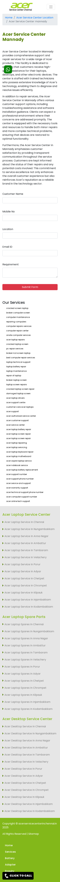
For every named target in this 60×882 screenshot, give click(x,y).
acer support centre (15, 402)
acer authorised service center (21, 416)
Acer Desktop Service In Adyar (23, 775)
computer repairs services (19, 326)
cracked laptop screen (17, 344)
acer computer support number (21, 496)
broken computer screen (18, 312)
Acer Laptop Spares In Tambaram (26, 652)
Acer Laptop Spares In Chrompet (25, 687)
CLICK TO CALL (18, 875)
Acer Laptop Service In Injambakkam (27, 599)
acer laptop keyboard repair (19, 451)
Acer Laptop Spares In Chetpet (24, 680)
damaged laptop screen (18, 393)
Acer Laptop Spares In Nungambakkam (29, 631)
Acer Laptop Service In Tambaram (26, 550)
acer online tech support (18, 501)
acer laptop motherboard (18, 456)
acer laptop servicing (16, 447)
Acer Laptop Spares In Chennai (24, 624)
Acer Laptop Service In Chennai (24, 522)
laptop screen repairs (16, 384)
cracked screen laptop (17, 308)
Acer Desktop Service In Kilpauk (24, 796)
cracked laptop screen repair (20, 389)
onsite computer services (18, 335)
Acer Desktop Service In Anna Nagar (27, 740)
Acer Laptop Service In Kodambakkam (28, 606)
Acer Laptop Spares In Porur (22, 666)
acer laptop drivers (15, 398)
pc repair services (14, 348)
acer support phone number (20, 478)
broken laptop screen (16, 380)
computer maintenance (18, 317)
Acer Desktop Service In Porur (23, 768)
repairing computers (16, 321)
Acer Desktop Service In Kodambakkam (29, 811)
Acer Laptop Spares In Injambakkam (27, 701)
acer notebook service (17, 465)
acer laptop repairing (16, 442)
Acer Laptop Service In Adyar (22, 571)
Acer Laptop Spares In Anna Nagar (26, 638)
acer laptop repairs (15, 339)
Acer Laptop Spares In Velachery (25, 659)
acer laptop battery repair (18, 429)
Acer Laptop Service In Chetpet (24, 578)
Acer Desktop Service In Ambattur (26, 747)
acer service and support (18, 483)
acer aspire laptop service (19, 460)
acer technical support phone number (24, 492)
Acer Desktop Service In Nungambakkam (30, 733)
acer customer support (17, 420)
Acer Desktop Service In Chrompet (26, 789)
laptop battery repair (16, 366)
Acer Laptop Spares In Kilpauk (23, 694)
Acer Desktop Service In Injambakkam (28, 804)
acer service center (15, 425)
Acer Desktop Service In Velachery (26, 761)
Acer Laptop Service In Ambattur (25, 543)
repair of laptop (13, 375)
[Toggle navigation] (51, 7)
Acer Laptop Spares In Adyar (22, 673)
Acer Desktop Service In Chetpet (25, 782)
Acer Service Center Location (34, 17)
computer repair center (17, 330)
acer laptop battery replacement (22, 469)
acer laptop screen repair (18, 434)
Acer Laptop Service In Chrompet (25, 585)
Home (8, 17)
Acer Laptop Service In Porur (22, 564)
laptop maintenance (16, 371)
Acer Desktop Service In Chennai (25, 726)
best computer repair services (20, 357)
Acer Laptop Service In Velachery (25, 557)
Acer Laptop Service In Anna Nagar (26, 536)
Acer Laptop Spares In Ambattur (25, 645)
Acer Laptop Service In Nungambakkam (29, 529)
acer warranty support (17, 487)
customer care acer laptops (20, 407)
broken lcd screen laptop (18, 353)
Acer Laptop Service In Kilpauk (23, 592)
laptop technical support (18, 362)
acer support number (16, 474)
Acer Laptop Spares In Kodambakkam (28, 708)
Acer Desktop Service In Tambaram (27, 754)
